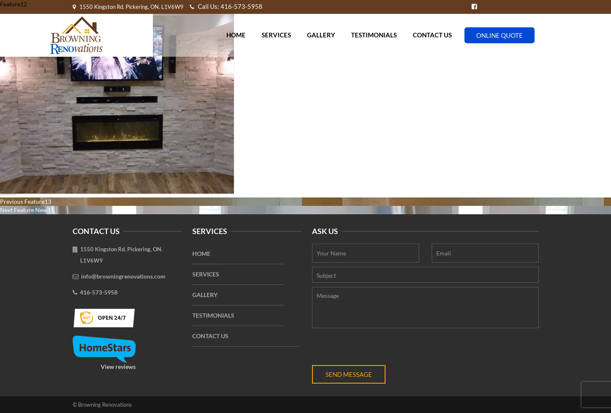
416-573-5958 (99, 292)
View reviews (104, 353)
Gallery (321, 35)
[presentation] (376, 348)
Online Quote (499, 35)
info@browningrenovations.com (123, 276)
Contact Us (432, 35)
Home (236, 35)
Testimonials (374, 35)
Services (276, 35)
